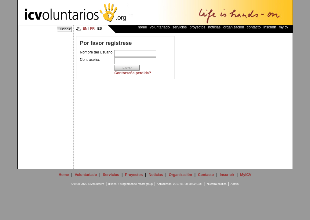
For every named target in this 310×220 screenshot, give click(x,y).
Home (142, 27)
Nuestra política (217, 183)
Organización (233, 27)
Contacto (254, 27)
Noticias (214, 27)
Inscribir (269, 27)
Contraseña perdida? (133, 73)
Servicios (180, 27)
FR (92, 28)
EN (85, 28)
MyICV (283, 27)
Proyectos (197, 27)
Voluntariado (160, 27)
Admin (235, 183)
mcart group (145, 183)
